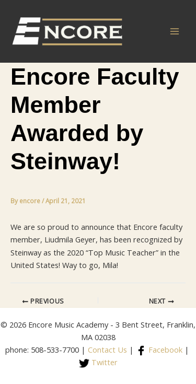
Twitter (98, 362)
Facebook (159, 349)
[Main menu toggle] (175, 31)
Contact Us (107, 349)
